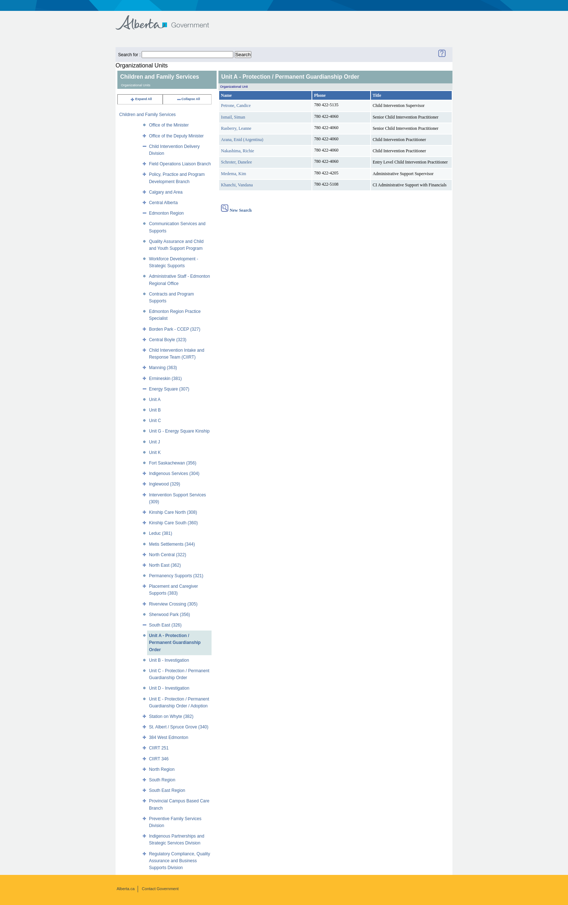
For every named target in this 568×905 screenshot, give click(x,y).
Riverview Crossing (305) (173, 604)
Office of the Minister (169, 125)
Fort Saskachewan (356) (172, 463)
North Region (162, 769)
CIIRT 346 (158, 758)
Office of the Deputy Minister (176, 136)
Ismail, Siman (233, 117)
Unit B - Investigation (169, 660)
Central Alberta (163, 202)
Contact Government (160, 889)
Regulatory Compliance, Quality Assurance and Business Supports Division (179, 860)
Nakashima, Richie (237, 150)
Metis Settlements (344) (172, 544)
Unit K (155, 452)
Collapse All (188, 99)
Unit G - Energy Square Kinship (179, 431)
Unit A (154, 399)
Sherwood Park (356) (169, 614)
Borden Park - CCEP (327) (174, 329)
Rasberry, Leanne (236, 128)
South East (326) (165, 625)
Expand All (141, 99)
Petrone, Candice (236, 105)
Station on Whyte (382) (171, 716)
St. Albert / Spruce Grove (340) (178, 727)
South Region (162, 779)
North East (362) (165, 565)
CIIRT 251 (158, 748)
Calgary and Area (166, 192)
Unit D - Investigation (169, 688)
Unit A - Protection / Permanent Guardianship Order (175, 642)
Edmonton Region (166, 213)
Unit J (154, 442)
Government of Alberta (168, 19)
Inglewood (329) (164, 484)
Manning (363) (163, 367)
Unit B (155, 410)
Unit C (155, 420)
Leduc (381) (160, 533)
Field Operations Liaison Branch (180, 163)
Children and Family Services (147, 114)
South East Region (167, 790)
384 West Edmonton (168, 737)
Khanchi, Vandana (237, 184)
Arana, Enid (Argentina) (242, 139)
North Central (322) (167, 554)
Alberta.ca (126, 889)
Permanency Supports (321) (176, 575)
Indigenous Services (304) (174, 473)
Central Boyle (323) (167, 339)
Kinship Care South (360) (173, 522)
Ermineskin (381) (165, 378)
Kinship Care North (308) (173, 512)
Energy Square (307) (169, 389)
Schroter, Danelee (236, 162)
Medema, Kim (233, 173)
